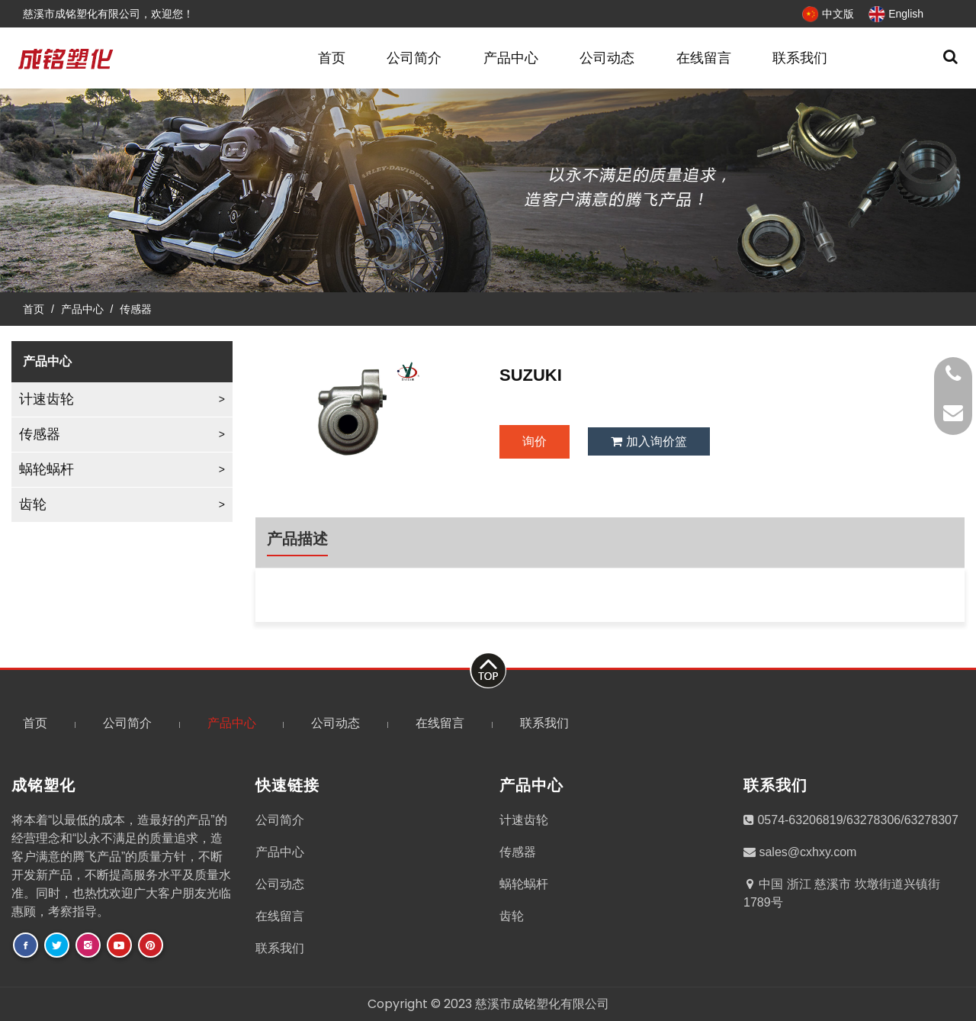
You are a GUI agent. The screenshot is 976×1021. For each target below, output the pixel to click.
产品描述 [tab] (297, 538)
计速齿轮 (46, 399)
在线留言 (703, 58)
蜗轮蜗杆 (46, 469)
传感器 (136, 309)
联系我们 (799, 58)
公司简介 (414, 58)
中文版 (827, 14)
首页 (331, 58)
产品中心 (510, 58)
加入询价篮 (648, 441)
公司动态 (607, 58)
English (895, 14)
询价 (534, 441)
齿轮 (33, 504)
